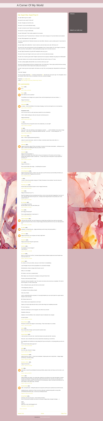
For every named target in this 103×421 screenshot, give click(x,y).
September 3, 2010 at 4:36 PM (27, 406)
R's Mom (23, 227)
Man (22, 80)
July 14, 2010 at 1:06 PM (26, 359)
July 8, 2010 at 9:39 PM (26, 101)
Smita (22, 209)
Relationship (35, 80)
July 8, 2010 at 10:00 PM (26, 107)
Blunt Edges (24, 135)
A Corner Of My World (30, 5)
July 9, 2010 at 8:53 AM (26, 182)
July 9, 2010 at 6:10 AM (26, 168)
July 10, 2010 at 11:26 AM (26, 251)
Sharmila (23, 152)
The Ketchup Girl (25, 354)
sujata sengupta (24, 218)
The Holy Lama (24, 184)
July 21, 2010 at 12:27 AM (26, 383)
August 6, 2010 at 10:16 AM (27, 393)
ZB (21, 128)
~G (22, 178)
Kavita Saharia (24, 334)
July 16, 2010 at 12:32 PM (26, 365)
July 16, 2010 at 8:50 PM (26, 373)
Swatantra (23, 239)
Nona (22, 162)
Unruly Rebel (24, 396)
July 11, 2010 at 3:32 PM (26, 325)
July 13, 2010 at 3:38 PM (26, 351)
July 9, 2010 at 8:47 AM (26, 175)
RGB (22, 348)
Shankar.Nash (24, 385)
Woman (40, 80)
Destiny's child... (25, 362)
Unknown (23, 144)
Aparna (22, 261)
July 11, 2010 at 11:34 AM (26, 319)
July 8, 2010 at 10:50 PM (26, 133)
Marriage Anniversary (28, 80)
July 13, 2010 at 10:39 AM (26, 345)
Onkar (22, 328)
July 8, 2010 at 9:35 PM (26, 90)
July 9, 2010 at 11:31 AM (26, 207)
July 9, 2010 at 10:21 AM (26, 188)
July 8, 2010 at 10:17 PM (26, 119)
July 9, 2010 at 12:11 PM (26, 224)
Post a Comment (23, 408)
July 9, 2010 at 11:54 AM (26, 216)
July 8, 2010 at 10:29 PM (26, 125)
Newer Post (21, 413)
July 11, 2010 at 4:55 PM (26, 331)
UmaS (22, 190)
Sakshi (22, 375)
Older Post (63, 413)
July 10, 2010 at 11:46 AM (26, 258)
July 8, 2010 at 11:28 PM (26, 141)
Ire (21, 122)
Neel (22, 368)
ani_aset (23, 253)
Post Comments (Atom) (45, 417)
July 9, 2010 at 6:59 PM (26, 237)
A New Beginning (25, 171)
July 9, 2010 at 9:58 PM (26, 243)
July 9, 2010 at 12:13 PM (26, 231)
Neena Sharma (24, 321)
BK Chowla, (23, 202)
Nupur (22, 86)
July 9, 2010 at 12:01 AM (26, 159)
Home (42, 413)
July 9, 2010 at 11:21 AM (26, 199)
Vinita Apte (23, 104)
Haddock (23, 246)
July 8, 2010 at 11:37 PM (26, 149)
